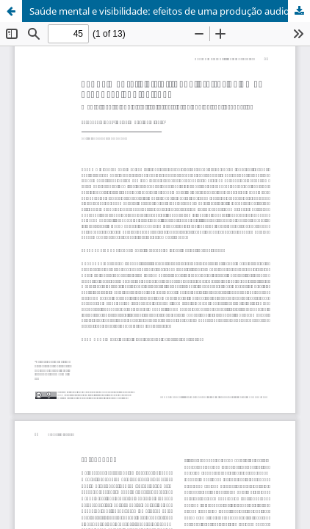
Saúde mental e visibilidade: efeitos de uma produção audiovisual (169, 11)
